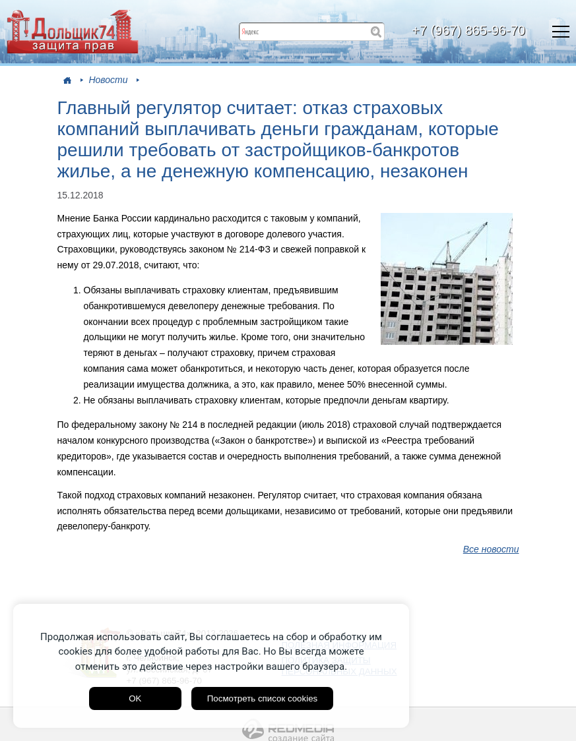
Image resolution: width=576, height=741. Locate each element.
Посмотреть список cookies (262, 698)
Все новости (491, 549)
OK (135, 698)
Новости (107, 79)
